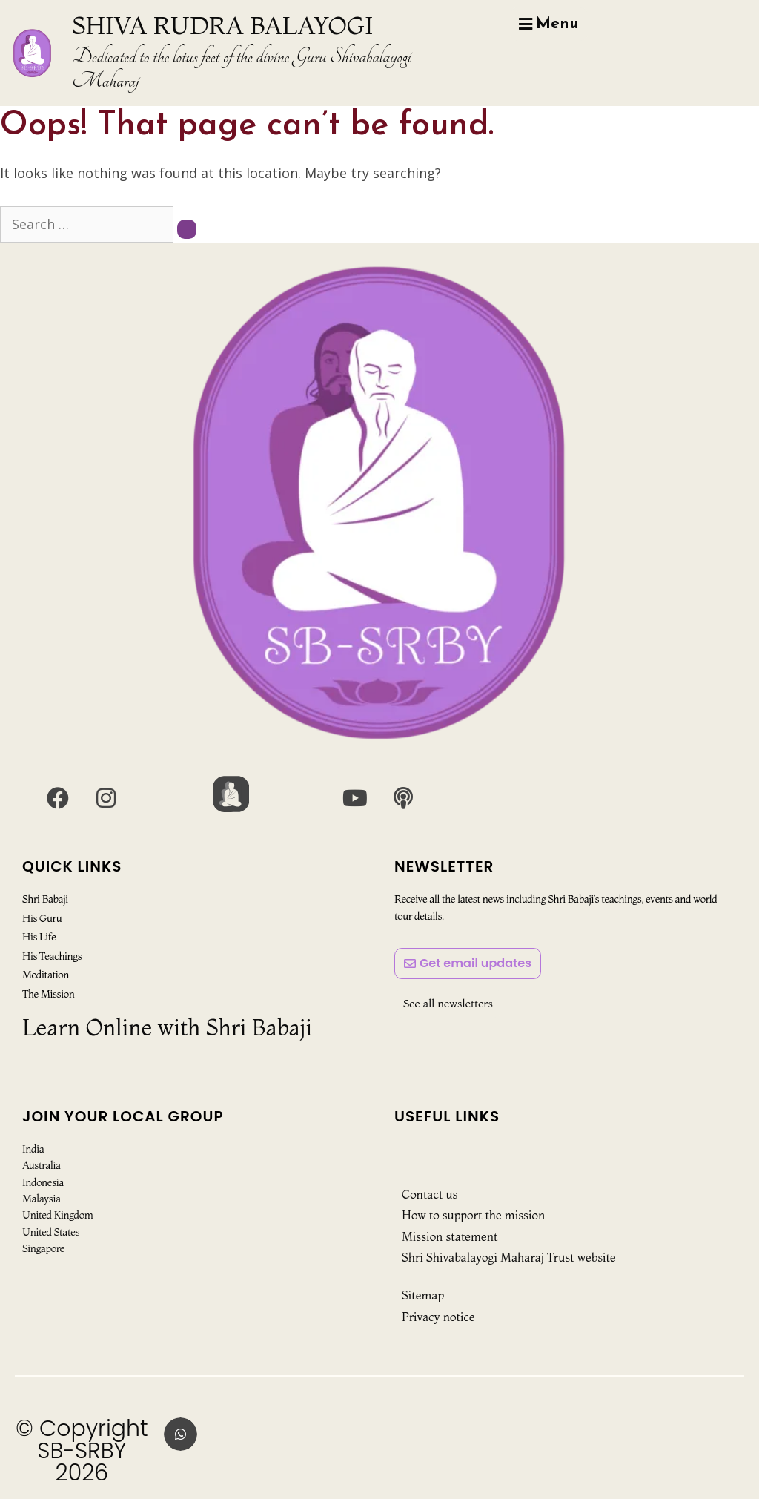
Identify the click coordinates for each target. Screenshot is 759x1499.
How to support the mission (473, 1215)
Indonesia (43, 1182)
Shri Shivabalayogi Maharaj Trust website (509, 1257)
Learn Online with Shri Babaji (167, 1027)
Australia (41, 1165)
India (33, 1149)
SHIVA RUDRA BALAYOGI (222, 25)
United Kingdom (57, 1215)
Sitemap (423, 1295)
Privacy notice (438, 1316)
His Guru (42, 918)
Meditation (45, 974)
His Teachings (52, 956)
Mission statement (449, 1236)
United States (50, 1232)
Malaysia (41, 1198)
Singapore (43, 1248)
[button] (180, 1434)
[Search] (186, 229)
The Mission (48, 993)
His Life (39, 936)
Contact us (429, 1194)
